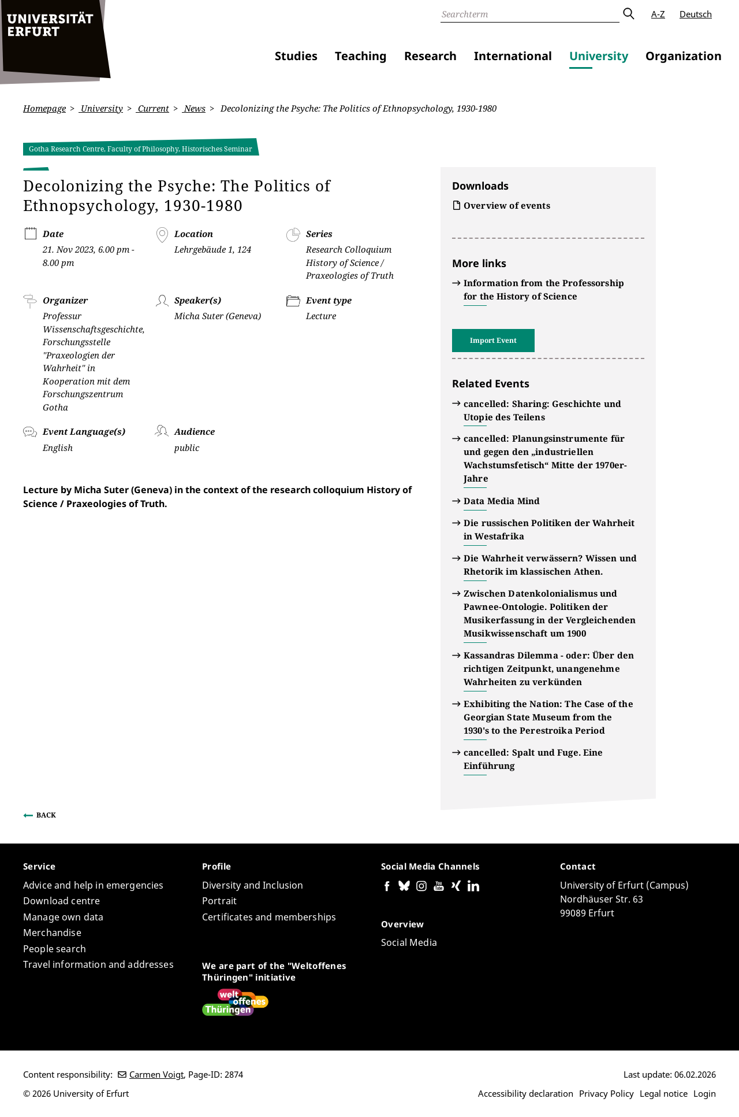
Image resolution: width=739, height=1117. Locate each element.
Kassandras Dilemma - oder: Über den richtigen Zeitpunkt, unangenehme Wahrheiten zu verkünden (549, 668)
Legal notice (664, 1093)
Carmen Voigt (156, 1074)
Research (430, 56)
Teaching (361, 56)
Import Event (493, 340)
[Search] (530, 14)
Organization (683, 56)
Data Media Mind (502, 500)
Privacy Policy (606, 1093)
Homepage (44, 108)
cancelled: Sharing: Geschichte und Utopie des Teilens (542, 409)
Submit (628, 14)
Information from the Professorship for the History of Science (544, 289)
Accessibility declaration (525, 1093)
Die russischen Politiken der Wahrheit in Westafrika (549, 529)
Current (152, 108)
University (598, 56)
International (513, 56)
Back (46, 815)
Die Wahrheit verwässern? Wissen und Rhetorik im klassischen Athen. (550, 564)
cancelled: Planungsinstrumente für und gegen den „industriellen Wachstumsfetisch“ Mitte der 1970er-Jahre (545, 458)
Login (704, 1093)
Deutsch (696, 14)
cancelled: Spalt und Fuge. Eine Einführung (533, 758)
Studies (296, 56)
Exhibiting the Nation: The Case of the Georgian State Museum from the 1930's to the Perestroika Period (548, 717)
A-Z (658, 14)
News (194, 108)
